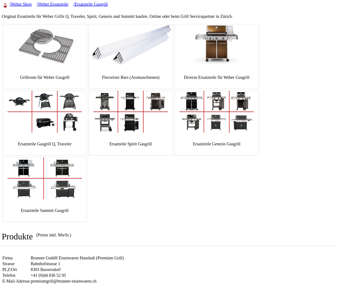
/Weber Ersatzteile (52, 4)
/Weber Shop (20, 4)
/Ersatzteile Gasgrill (91, 4)
